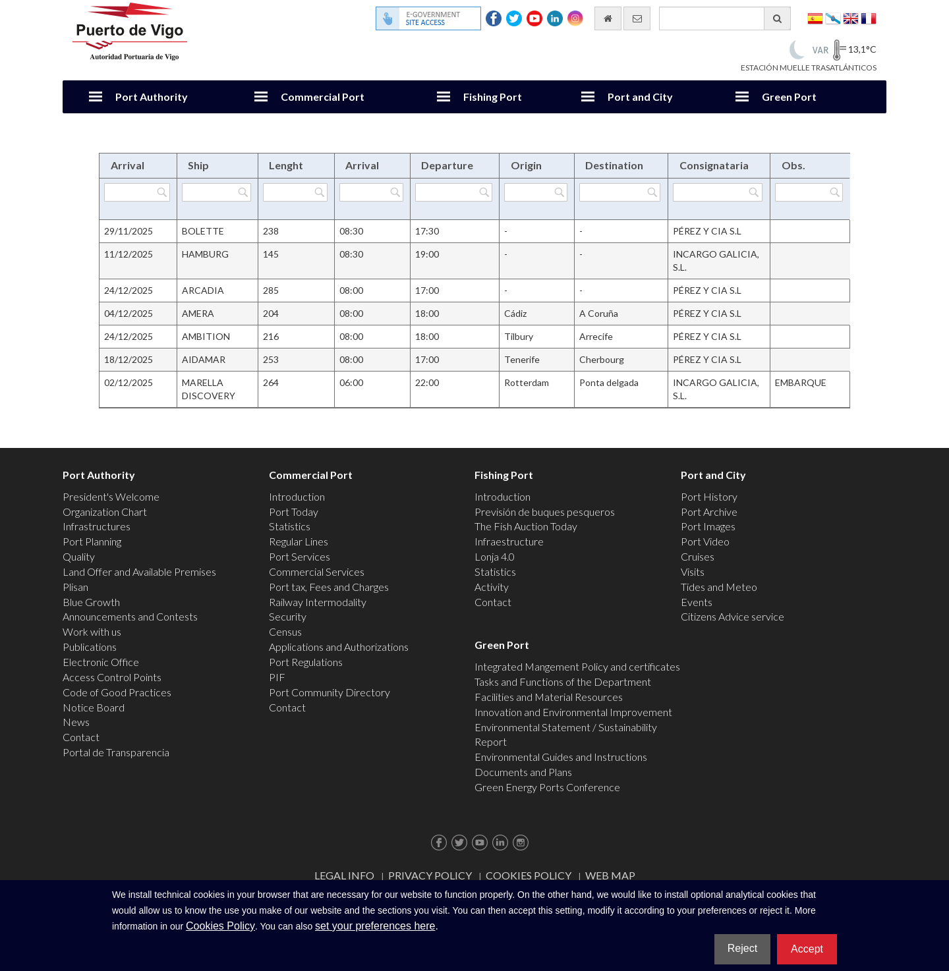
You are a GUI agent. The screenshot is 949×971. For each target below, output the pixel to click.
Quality (79, 556)
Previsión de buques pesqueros (544, 511)
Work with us (92, 631)
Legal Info (344, 875)
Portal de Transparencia (116, 752)
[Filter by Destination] (620, 192)
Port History (709, 496)
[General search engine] (725, 18)
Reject (742, 948)
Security (287, 616)
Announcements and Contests (130, 616)
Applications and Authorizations (339, 646)
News (76, 721)
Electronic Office (101, 661)
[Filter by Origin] (535, 192)
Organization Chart (105, 511)
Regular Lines (298, 541)
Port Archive (709, 511)
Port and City (640, 96)
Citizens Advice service (732, 616)
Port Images (708, 526)
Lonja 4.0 (494, 556)
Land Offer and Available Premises (139, 571)
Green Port (789, 96)
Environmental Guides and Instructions (560, 756)
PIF (277, 677)
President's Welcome (111, 496)
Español (815, 17)
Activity (491, 586)
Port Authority (151, 96)
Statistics (289, 526)
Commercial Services (316, 571)
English (851, 17)
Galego (833, 17)
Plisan (75, 586)
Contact (81, 737)
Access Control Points (112, 677)
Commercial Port (322, 96)
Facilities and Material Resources (548, 696)
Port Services (299, 556)
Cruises (697, 556)
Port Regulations (306, 661)
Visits (693, 571)
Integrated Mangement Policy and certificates (577, 666)
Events (696, 602)
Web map (610, 875)
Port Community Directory (329, 692)
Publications (90, 646)
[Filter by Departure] (453, 192)
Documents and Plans (523, 771)
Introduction (297, 496)
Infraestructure (509, 541)
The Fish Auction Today (525, 526)
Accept (807, 949)
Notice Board (94, 707)
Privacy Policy (430, 875)
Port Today (293, 511)
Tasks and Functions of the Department (562, 681)
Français (869, 17)
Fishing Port (492, 96)
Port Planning (92, 541)
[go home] (607, 18)
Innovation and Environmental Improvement (573, 712)
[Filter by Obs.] (809, 192)
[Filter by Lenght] (295, 192)
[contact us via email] (636, 18)
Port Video (705, 541)
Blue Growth (91, 602)
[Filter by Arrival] (137, 192)
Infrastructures (96, 526)
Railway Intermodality (317, 602)
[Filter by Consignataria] (717, 192)
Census (285, 631)
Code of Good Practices (117, 692)
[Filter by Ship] (216, 192)
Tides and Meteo (719, 586)
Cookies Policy (528, 875)
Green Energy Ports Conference (547, 787)
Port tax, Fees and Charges (329, 586)
